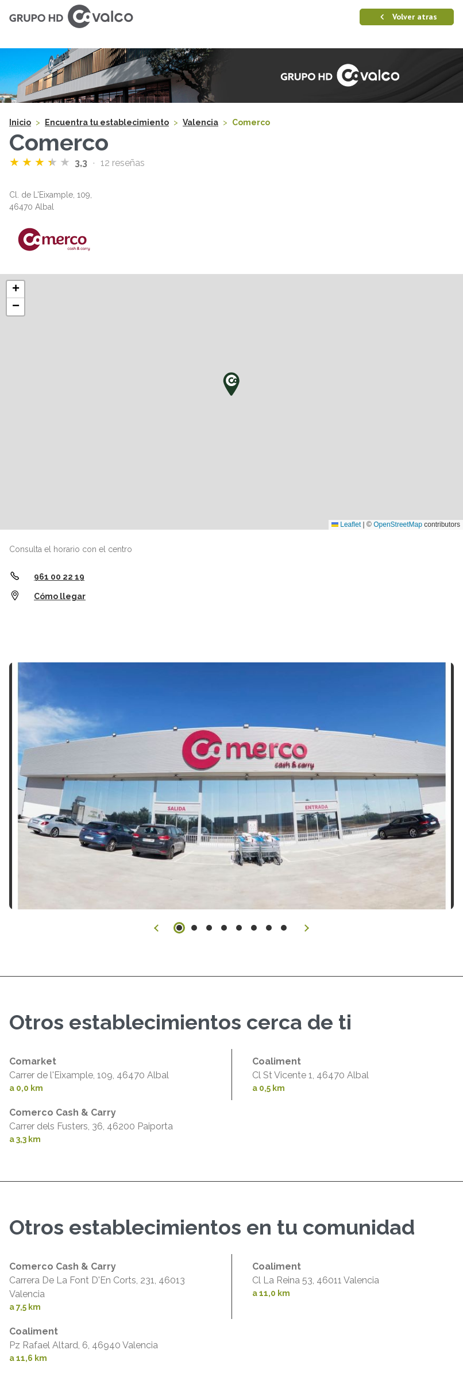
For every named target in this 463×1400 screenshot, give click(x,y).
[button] (231, 384)
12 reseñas (123, 162)
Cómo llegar (60, 596)
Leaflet (346, 524)
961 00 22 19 (59, 576)
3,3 (82, 162)
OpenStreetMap (397, 524)
